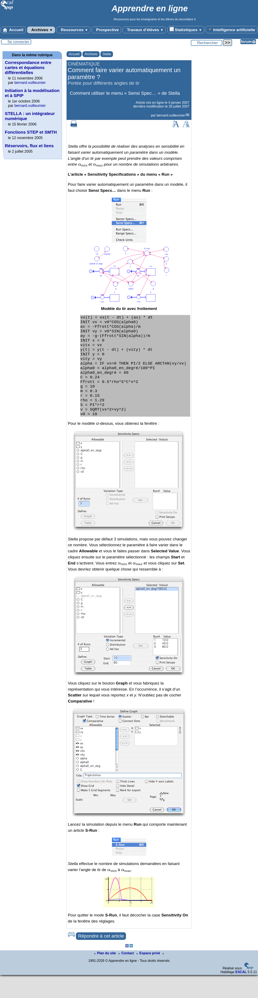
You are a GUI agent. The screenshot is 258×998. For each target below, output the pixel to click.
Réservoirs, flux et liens (29, 145)
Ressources (73, 30)
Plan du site (105, 976)
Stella (107, 54)
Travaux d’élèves (144, 30)
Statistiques (186, 29)
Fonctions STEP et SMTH (31, 132)
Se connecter (18, 42)
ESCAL (241, 995)
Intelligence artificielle (231, 29)
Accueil (13, 30)
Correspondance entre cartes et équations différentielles (28, 67)
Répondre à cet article (101, 959)
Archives (41, 30)
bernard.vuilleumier (171, 115)
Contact (126, 976)
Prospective (106, 30)
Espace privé (148, 976)
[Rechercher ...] (206, 43)
